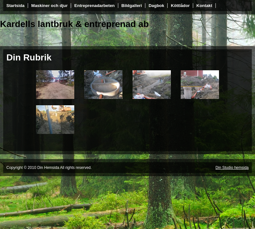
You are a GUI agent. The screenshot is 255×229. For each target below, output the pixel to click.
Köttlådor (180, 5)
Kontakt (204, 5)
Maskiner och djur (49, 5)
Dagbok (156, 5)
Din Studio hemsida (232, 167)
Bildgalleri (131, 5)
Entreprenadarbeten (94, 5)
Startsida (15, 5)
